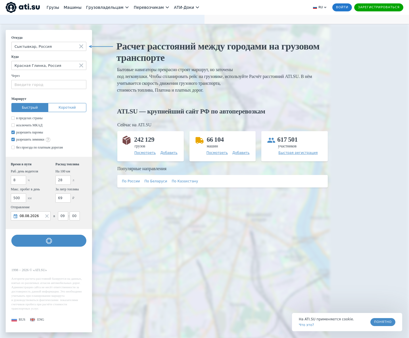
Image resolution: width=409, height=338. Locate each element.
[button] (18, 320)
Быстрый (30, 108)
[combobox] (48, 46)
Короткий (67, 108)
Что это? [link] (306, 325)
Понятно (383, 322)
